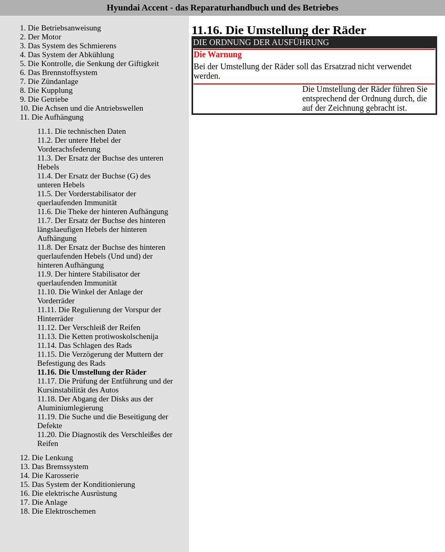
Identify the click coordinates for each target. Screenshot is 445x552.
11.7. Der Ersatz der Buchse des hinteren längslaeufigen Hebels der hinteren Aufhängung (101, 229)
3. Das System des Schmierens (68, 45)
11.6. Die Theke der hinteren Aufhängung (102, 211)
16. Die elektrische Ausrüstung (68, 493)
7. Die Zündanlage (49, 81)
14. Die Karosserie (49, 475)
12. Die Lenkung (46, 457)
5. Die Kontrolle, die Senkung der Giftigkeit (89, 63)
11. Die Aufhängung (52, 117)
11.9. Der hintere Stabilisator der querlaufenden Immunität (88, 278)
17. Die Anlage (43, 502)
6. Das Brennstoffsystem (59, 72)
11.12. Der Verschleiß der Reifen (89, 327)
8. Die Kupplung (46, 90)
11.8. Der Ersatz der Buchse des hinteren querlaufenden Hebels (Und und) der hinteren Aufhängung (101, 256)
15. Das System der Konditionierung (77, 484)
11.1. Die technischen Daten (81, 131)
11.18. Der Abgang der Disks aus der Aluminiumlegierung (95, 403)
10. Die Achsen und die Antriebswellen (81, 108)
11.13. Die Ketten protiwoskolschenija (97, 336)
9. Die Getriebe (44, 99)
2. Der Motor (40, 37)
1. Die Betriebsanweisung (60, 28)
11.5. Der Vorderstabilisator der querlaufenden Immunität (86, 198)
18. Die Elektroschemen (58, 511)
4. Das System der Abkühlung (67, 54)
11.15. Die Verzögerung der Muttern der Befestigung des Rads (100, 358)
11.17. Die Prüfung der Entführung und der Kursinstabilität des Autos (105, 385)
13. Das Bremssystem (54, 466)
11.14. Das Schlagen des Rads (84, 345)
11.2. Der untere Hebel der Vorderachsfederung (79, 144)
